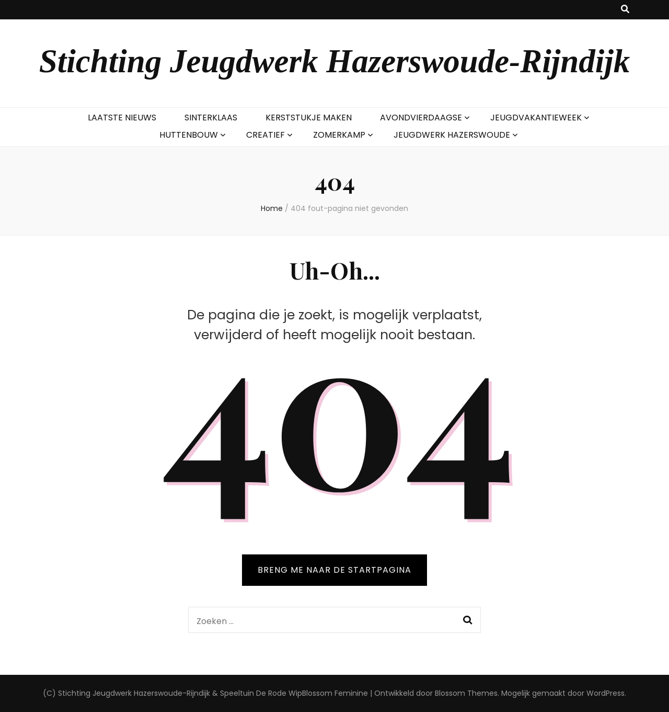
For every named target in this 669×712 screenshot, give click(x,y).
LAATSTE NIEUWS (122, 118)
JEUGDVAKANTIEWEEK (536, 118)
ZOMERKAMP (339, 135)
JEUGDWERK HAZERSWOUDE (452, 135)
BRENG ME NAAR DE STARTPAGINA (334, 570)
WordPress (605, 693)
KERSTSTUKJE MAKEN (309, 118)
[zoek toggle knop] (625, 10)
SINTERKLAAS (210, 118)
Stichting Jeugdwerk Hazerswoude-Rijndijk (334, 61)
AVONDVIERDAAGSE (421, 118)
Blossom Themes (466, 693)
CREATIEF (265, 135)
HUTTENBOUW (188, 135)
